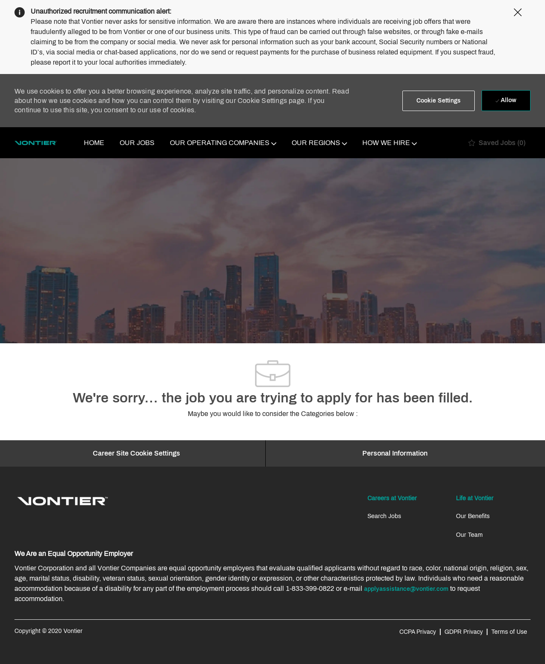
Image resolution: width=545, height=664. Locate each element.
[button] (438, 101)
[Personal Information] (395, 453)
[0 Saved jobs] (496, 142)
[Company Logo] (35, 143)
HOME (94, 142)
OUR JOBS (137, 142)
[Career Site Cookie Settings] (136, 453)
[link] (62, 501)
